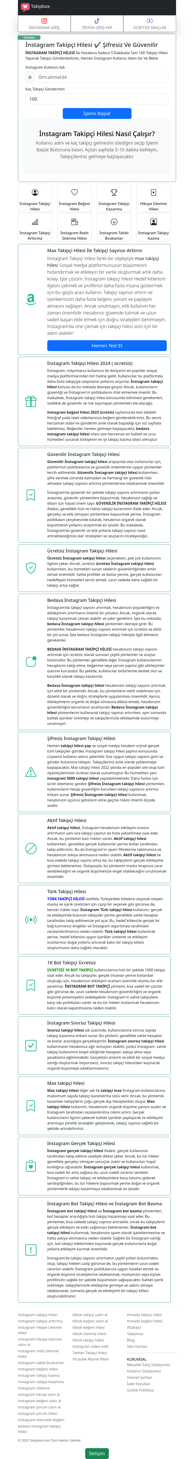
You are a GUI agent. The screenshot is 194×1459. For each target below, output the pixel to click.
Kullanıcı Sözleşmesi (144, 1371)
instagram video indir (90, 1346)
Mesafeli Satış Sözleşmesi (148, 1364)
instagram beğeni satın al (39, 1400)
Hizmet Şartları (139, 1377)
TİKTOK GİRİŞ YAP (97, 23)
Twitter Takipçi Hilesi (89, 1352)
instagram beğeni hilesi (38, 1369)
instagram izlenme (34, 1388)
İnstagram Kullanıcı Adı (45, 67)
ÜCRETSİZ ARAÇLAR (149, 23)
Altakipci (134, 1327)
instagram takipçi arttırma (40, 1321)
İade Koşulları (138, 1383)
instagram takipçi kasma (39, 1375)
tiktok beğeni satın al (90, 1321)
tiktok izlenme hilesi (89, 1333)
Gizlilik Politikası (140, 1390)
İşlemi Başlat (96, 113)
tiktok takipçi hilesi (88, 1340)
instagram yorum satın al (39, 1407)
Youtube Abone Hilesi (90, 1359)
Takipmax (135, 1333)
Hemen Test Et (107, 345)
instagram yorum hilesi (37, 1413)
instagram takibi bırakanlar (41, 1362)
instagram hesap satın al (39, 1394)
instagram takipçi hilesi (37, 1314)
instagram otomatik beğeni (41, 1419)
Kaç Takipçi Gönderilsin (45, 89)
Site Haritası (137, 1346)
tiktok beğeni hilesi (88, 1327)
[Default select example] (97, 99)
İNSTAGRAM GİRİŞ (44, 23)
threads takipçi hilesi (144, 1314)
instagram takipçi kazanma (41, 1381)
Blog (131, 1340)
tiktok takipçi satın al (89, 1314)
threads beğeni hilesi (144, 1321)
